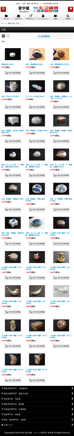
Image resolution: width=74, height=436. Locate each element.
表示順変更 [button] (44, 36)
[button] (3, 9)
